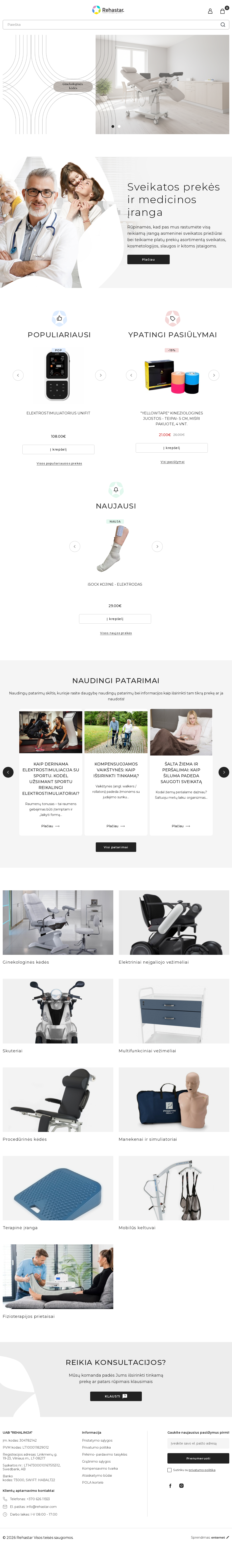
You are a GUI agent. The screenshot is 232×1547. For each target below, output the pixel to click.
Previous (19, 375)
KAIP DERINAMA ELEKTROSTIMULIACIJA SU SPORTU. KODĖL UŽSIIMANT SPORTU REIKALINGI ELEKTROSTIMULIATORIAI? (51, 779)
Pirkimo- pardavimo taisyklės (104, 1454)
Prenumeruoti (198, 1458)
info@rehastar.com (42, 1507)
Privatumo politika (96, 1447)
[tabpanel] (116, 84)
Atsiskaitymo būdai (97, 1475)
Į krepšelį (59, 449)
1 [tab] (112, 126)
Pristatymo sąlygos (97, 1440)
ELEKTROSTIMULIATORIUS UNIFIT (59, 413)
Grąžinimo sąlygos (96, 1461)
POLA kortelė (92, 1482)
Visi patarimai (116, 847)
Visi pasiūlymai (173, 462)
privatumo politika (202, 1470)
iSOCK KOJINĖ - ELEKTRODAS (116, 584)
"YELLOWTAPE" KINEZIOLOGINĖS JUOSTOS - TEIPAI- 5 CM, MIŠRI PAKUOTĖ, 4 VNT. (172, 418)
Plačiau (148, 259)
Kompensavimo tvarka (100, 1468)
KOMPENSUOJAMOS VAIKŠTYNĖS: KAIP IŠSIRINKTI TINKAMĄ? (116, 770)
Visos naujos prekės (116, 633)
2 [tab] (119, 126)
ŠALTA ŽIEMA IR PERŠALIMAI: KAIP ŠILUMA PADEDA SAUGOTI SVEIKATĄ (181, 773)
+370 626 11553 (38, 1499)
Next (99, 375)
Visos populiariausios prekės (59, 463)
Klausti (112, 1397)
